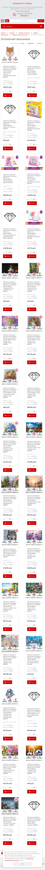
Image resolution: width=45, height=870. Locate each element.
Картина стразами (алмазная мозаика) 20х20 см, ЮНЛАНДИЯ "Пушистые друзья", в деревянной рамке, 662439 (10, 233)
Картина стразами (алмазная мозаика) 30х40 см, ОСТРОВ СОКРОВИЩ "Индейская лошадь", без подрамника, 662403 (10, 713)
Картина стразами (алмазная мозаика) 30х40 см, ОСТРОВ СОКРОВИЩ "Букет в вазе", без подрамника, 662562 (10, 339)
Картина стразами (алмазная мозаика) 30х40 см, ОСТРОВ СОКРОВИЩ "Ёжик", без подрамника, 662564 (34, 606)
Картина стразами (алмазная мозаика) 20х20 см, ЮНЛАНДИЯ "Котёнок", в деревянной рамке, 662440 (34, 178)
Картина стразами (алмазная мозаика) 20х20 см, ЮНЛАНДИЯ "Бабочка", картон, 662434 (10, 124)
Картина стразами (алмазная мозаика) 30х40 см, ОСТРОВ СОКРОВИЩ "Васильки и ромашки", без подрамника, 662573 (10, 446)
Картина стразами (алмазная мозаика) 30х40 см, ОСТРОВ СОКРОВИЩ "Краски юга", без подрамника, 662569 (10, 768)
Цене (22, 43)
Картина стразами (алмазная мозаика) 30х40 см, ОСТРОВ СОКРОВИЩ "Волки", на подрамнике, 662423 (34, 553)
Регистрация (25, 11)
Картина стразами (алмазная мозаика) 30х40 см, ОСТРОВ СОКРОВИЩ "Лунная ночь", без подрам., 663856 (10, 821)
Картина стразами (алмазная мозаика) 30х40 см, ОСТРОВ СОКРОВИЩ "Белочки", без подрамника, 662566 (34, 286)
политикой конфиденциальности (18, 859)
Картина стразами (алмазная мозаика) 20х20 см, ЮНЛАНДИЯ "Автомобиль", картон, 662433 (34, 70)
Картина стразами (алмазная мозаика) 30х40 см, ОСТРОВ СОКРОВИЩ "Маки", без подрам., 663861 (34, 821)
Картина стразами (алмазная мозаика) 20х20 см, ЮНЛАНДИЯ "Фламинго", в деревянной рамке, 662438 (34, 233)
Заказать (33, 95)
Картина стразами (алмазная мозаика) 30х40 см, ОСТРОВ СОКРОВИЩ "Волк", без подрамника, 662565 (10, 553)
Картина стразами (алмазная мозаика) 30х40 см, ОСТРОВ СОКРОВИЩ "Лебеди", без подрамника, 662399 (34, 768)
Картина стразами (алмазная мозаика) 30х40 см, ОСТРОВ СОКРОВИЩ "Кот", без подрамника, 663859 (34, 712)
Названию (30, 43)
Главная (3, 33)
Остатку (39, 43)
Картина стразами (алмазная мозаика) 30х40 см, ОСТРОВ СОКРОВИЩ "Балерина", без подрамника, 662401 (10, 286)
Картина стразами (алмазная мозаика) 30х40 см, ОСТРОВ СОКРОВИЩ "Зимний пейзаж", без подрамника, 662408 (34, 659)
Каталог (12, 33)
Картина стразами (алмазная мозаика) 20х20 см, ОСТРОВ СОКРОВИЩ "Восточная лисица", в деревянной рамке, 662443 (10, 71)
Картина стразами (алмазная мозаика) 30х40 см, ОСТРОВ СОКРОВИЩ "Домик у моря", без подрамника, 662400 (10, 606)
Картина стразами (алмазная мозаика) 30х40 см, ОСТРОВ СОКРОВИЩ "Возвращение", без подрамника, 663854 (34, 500)
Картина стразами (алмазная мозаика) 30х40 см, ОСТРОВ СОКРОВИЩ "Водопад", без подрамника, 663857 (10, 500)
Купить (9, 95)
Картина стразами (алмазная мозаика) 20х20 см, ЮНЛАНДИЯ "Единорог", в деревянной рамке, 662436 (34, 125)
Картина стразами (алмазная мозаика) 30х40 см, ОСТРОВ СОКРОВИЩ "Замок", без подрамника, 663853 (10, 659)
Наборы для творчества (19, 35)
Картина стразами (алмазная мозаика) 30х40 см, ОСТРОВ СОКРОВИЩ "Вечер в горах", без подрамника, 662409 (34, 446)
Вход (17, 11)
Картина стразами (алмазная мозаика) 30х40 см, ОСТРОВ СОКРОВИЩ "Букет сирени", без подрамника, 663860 (34, 392)
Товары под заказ (23, 33)
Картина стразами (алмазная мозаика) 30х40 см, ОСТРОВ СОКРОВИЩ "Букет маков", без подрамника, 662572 (34, 339)
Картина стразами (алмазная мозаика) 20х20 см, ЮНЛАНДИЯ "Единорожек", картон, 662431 (10, 178)
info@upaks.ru (24, 15)
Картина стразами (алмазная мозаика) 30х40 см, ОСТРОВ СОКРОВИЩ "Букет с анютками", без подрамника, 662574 (10, 392)
